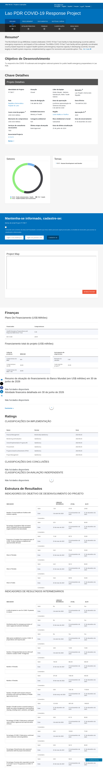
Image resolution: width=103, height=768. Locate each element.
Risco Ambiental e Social (61, 119)
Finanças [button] (44, 28)
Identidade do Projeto (16, 89)
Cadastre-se (53, 237)
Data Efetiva (79, 100)
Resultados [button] (74, 28)
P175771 (11, 137)
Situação (33, 89)
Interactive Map (89, 292)
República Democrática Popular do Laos (15, 104)
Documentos (43, 21)
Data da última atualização (63, 125)
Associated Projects (15, 134)
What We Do (8, 4)
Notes (10, 141)
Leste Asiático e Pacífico (61, 114)
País (9, 100)
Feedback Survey (94, 760)
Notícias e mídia (58, 21)
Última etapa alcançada (39, 125)
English (64, 6)
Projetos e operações (20, 4)
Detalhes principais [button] (28, 28)
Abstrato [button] (12, 28)
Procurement (27, 21)
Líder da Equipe (58, 89)
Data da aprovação (59, 100)
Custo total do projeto (17, 112)
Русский (87, 6)
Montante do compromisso (18, 119)
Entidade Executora (37, 112)
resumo (12, 21)
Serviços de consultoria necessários (16, 127)
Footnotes (8, 408)
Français (76, 6)
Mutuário (79, 90)
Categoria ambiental (38, 119)
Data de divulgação (37, 100)
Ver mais (87, 49)
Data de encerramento (83, 119)
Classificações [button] (59, 28)
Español (70, 6)
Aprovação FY (80, 112)
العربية (82, 6)
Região (55, 112)
